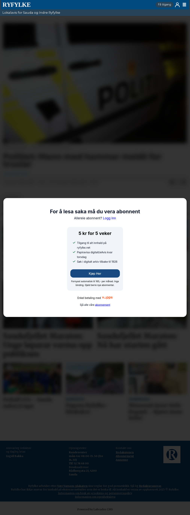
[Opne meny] (184, 4)
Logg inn (177, 4)
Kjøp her (95, 273)
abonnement (102, 304)
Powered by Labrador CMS (95, 509)
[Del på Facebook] (172, 182)
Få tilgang (164, 4)
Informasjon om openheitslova (95, 496)
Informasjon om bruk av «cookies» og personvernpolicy (95, 493)
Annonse (122, 460)
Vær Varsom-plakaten (72, 486)
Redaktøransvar (150, 486)
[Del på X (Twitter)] (178, 182)
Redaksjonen (125, 452)
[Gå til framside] (77, 4)
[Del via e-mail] (184, 182)
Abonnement (125, 456)
